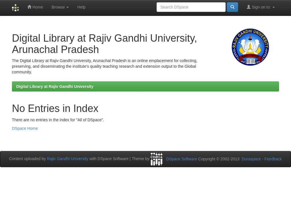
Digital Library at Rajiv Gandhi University (54, 86)
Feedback (273, 159)
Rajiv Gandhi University (67, 158)
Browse (60, 7)
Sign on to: (261, 7)
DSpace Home (25, 128)
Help (81, 7)
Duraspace (251, 159)
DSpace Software (181, 159)
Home (35, 7)
